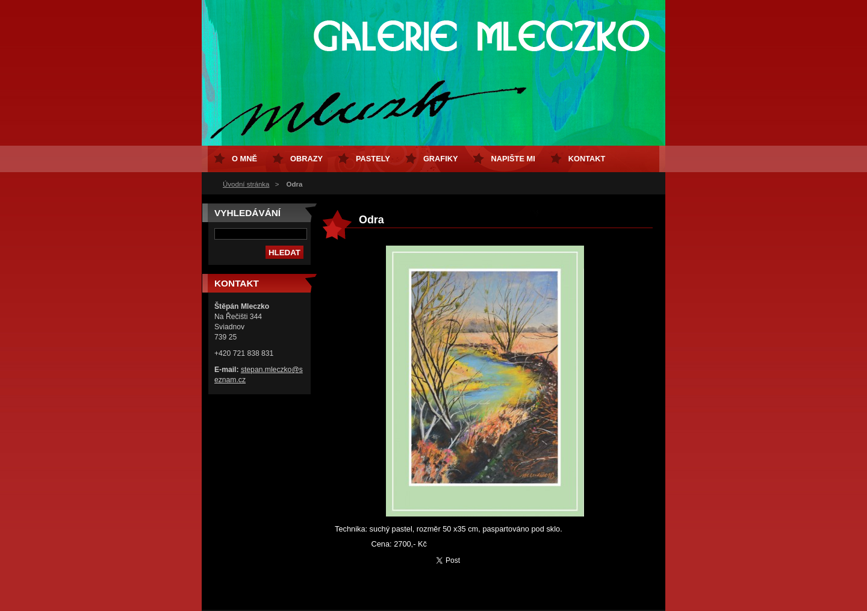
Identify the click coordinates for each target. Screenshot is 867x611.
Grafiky (440, 158)
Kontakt (587, 158)
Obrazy (306, 158)
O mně (244, 158)
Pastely (373, 158)
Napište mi (513, 158)
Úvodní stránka (246, 184)
